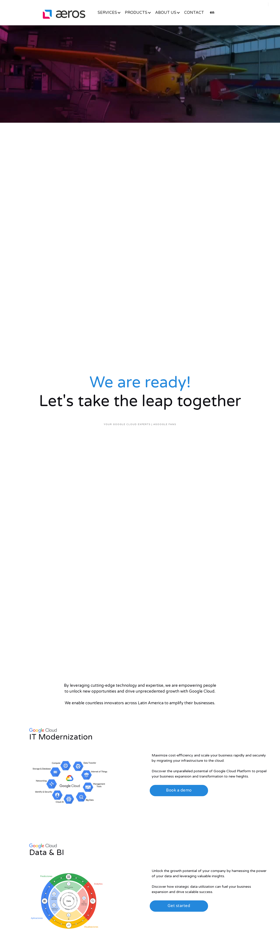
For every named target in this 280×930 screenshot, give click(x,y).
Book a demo (179, 790)
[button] (111, 12)
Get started (179, 906)
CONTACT (194, 12)
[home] (64, 14)
